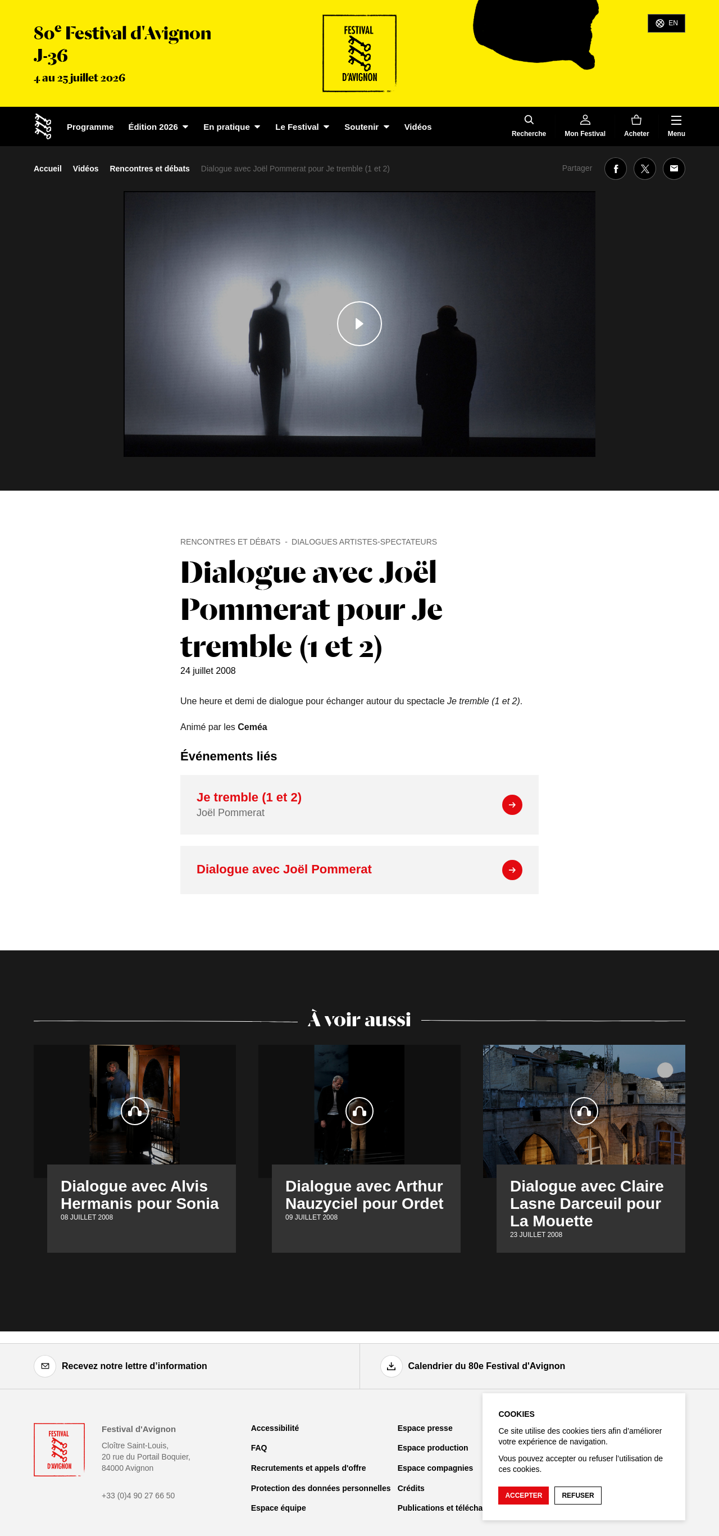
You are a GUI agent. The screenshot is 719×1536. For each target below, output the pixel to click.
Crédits (411, 1488)
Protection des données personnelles (321, 1488)
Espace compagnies (436, 1467)
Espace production (433, 1447)
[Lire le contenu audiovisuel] (359, 324)
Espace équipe (278, 1507)
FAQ (259, 1447)
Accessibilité (275, 1428)
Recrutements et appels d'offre (308, 1467)
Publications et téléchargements (458, 1507)
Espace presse (425, 1428)
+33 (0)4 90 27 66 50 (138, 1495)
